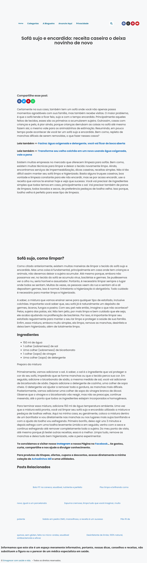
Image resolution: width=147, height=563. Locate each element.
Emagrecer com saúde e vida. (17, 560)
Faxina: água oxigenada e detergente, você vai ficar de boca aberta (81, 143)
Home (20, 23)
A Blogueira (49, 23)
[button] (111, 23)
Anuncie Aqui (65, 23)
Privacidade (82, 23)
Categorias (33, 23)
